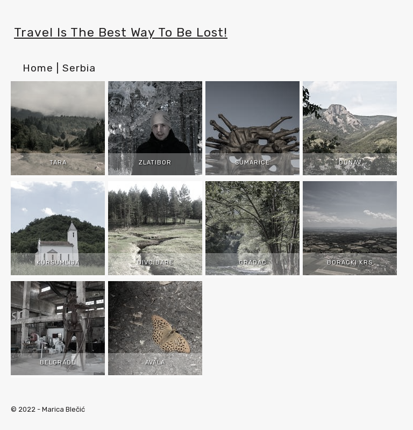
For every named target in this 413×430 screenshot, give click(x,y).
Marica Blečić (63, 409)
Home (38, 68)
